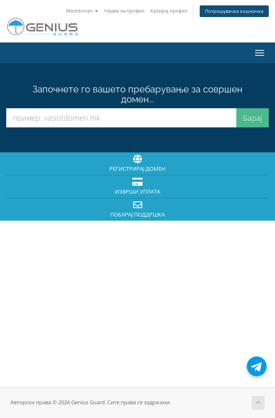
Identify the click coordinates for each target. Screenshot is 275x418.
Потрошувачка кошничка (234, 11)
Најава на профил (124, 10)
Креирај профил (169, 10)
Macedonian (82, 10)
